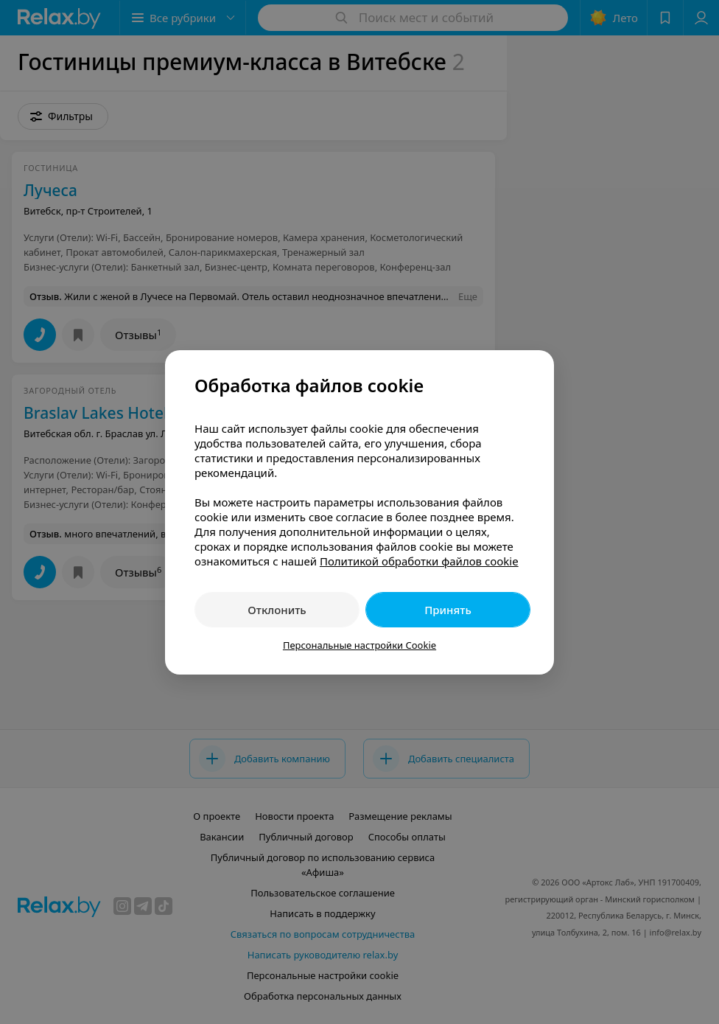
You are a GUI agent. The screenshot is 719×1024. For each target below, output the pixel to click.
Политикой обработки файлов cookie (419, 561)
